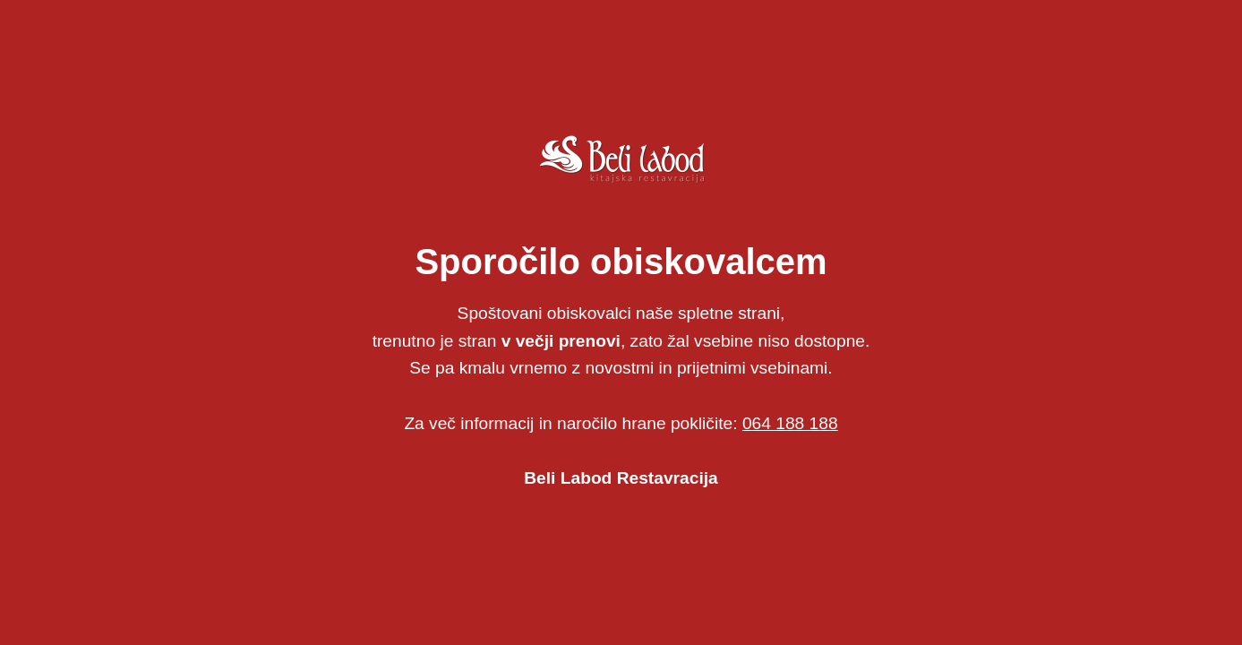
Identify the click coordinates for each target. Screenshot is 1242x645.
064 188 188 (790, 423)
